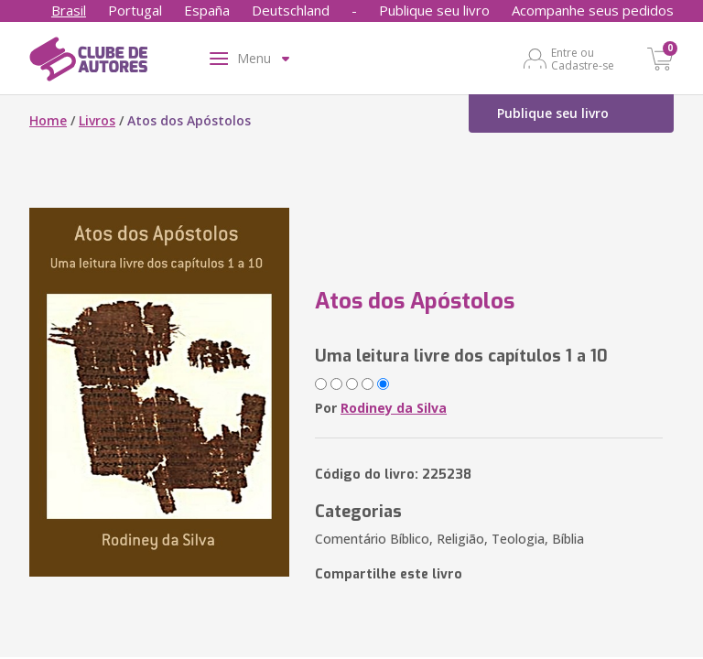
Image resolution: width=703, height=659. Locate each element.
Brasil (68, 10)
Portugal (135, 10)
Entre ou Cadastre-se (582, 58)
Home (48, 120)
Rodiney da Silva (394, 407)
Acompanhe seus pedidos (593, 10)
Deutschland (291, 10)
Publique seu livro (434, 10)
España (207, 10)
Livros (97, 120)
